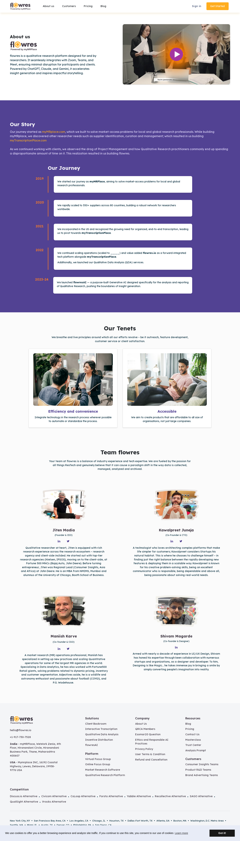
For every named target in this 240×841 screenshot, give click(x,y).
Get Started (217, 6)
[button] (68, 6)
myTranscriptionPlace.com (28, 140)
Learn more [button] (181, 833)
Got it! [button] (222, 833)
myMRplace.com (53, 132)
